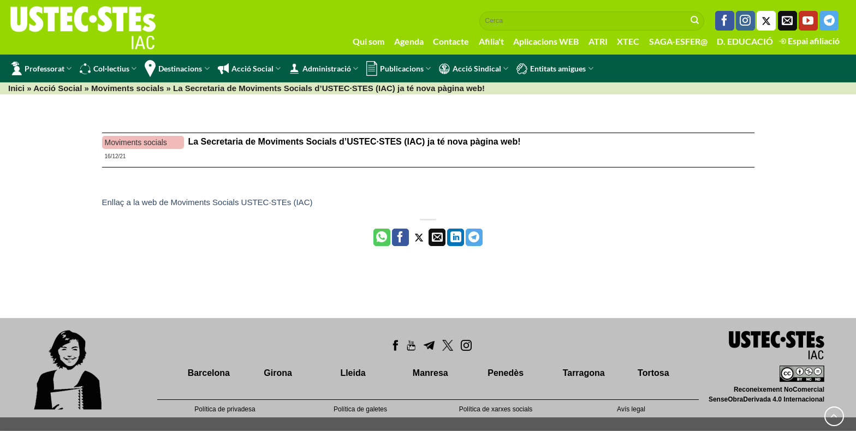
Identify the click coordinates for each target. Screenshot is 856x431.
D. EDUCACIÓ (745, 41)
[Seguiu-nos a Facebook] (724, 21)
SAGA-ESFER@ (678, 41)
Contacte (451, 41)
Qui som (368, 41)
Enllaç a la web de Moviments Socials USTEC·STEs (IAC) (207, 202)
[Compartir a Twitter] (419, 237)
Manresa (430, 373)
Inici (16, 88)
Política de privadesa (224, 409)
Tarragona (584, 373)
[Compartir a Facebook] (400, 237)
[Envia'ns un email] (787, 21)
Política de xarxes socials (496, 409)
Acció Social (249, 68)
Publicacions (398, 68)
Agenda (409, 41)
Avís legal (631, 409)
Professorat (41, 68)
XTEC (628, 41)
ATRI (598, 41)
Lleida (352, 373)
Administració (323, 68)
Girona (278, 373)
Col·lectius (108, 68)
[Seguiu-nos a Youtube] (808, 21)
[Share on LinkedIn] (455, 237)
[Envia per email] (437, 237)
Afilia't (491, 41)
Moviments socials (127, 88)
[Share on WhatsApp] (381, 237)
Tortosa (653, 373)
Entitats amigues (554, 68)
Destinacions (177, 68)
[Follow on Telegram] (829, 21)
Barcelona (209, 373)
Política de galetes (360, 409)
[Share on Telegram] (474, 237)
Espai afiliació (809, 40)
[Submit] (695, 20)
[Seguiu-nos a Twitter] (766, 21)
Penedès (506, 373)
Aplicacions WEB (546, 41)
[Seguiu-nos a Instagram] (745, 21)
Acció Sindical (473, 68)
